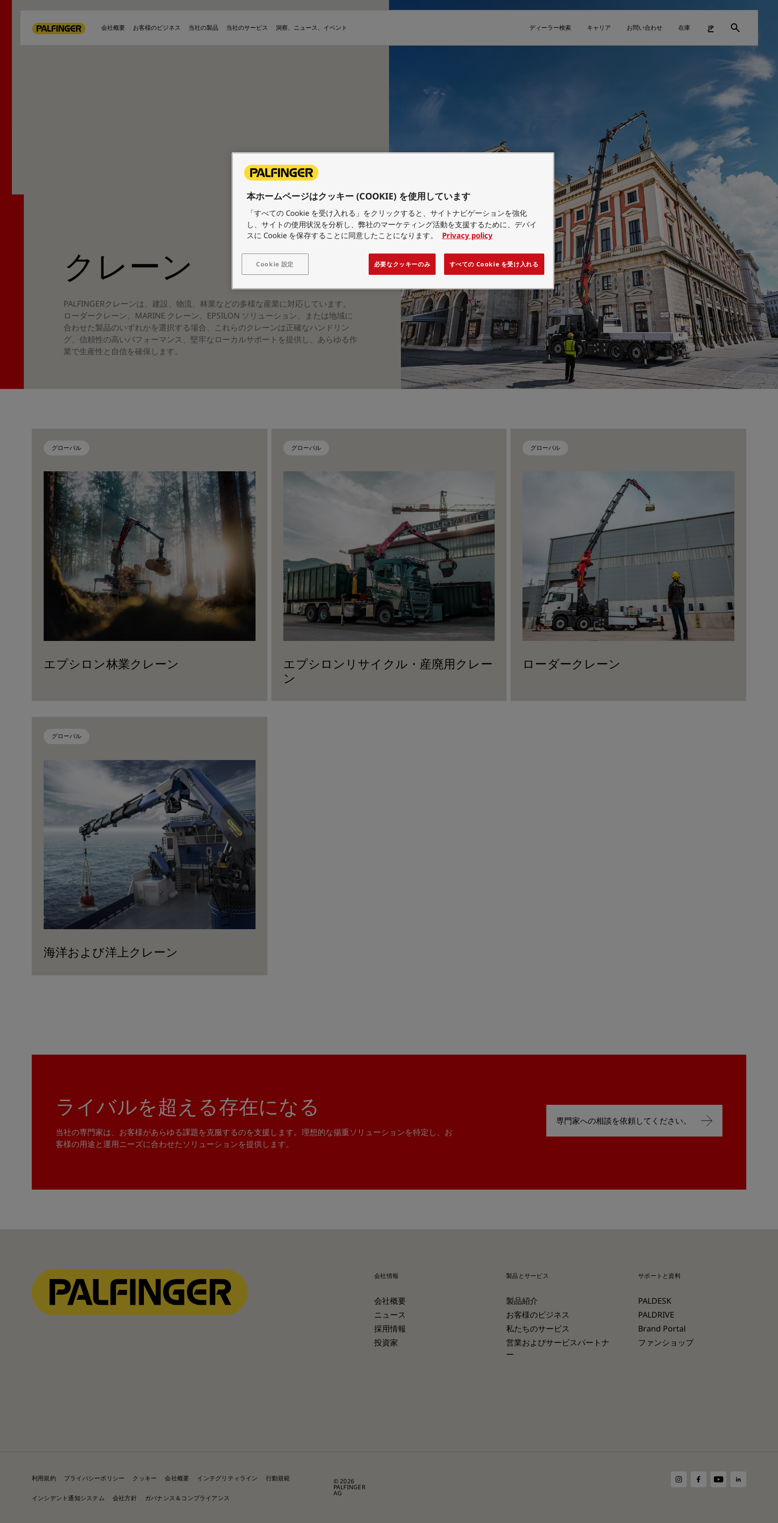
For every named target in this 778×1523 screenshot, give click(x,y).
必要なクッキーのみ (402, 264)
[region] (393, 220)
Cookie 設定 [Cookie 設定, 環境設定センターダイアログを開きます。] (275, 264)
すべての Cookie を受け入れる (494, 264)
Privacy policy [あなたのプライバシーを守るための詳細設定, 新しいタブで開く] (467, 235)
